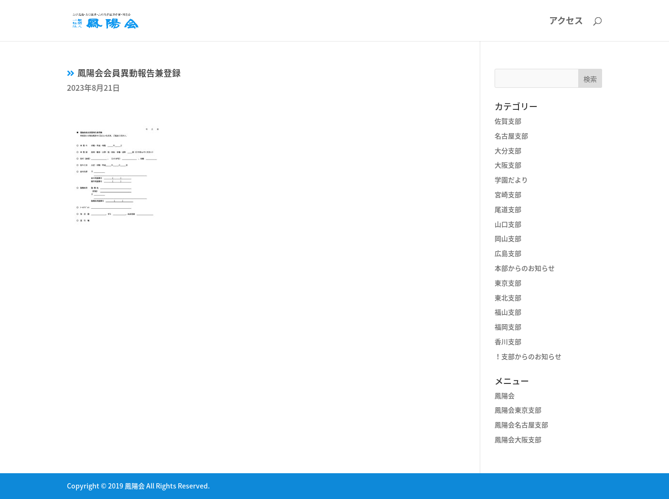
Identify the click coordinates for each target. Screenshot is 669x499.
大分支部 (508, 150)
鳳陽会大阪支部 (518, 439)
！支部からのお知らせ (528, 356)
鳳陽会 (505, 395)
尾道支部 (508, 209)
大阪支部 (508, 165)
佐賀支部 (508, 121)
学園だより (511, 179)
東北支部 (508, 297)
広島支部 (508, 253)
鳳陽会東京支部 (518, 409)
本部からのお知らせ (525, 268)
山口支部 (508, 224)
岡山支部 (508, 238)
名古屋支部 (511, 135)
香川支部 (508, 341)
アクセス (566, 22)
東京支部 (508, 282)
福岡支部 (508, 326)
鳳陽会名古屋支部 (521, 424)
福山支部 (508, 312)
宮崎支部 (508, 194)
